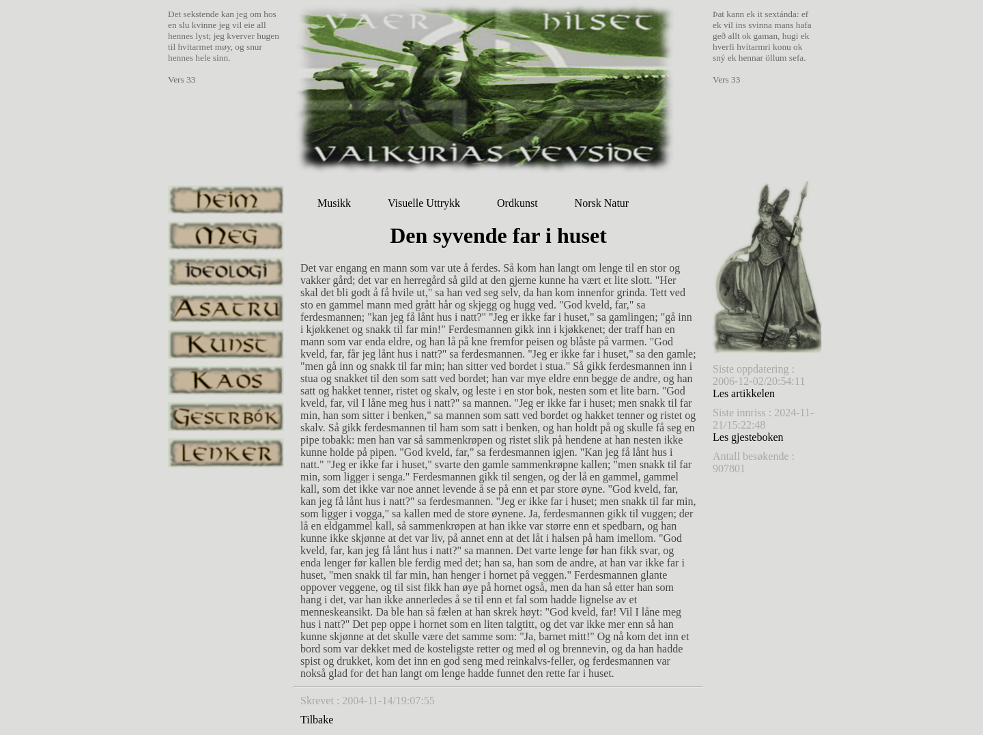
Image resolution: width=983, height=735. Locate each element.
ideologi (226, 272)
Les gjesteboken (748, 437)
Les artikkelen (744, 393)
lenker (226, 452)
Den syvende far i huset (498, 235)
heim (226, 199)
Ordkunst (517, 203)
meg (226, 235)
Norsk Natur (602, 203)
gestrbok (226, 416)
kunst (226, 344)
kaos (226, 380)
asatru (226, 308)
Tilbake (316, 719)
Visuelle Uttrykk (424, 203)
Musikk (334, 203)
